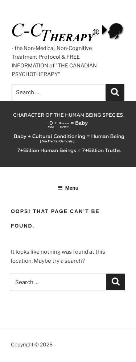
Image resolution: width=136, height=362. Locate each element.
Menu (68, 188)
